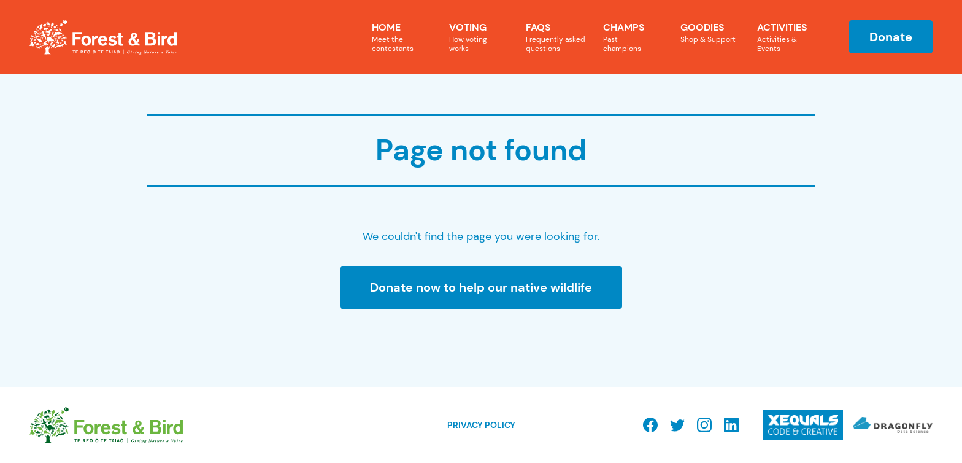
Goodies (711, 32)
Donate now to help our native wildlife (481, 287)
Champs (627, 37)
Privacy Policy (481, 424)
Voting (473, 37)
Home (403, 37)
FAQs (557, 37)
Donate (890, 37)
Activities (788, 37)
